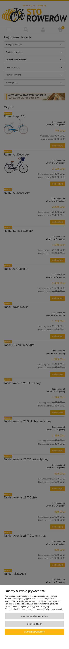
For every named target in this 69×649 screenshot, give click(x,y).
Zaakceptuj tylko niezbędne (34, 616)
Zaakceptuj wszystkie (34, 631)
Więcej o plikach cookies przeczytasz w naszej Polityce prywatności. (33, 609)
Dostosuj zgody (34, 624)
